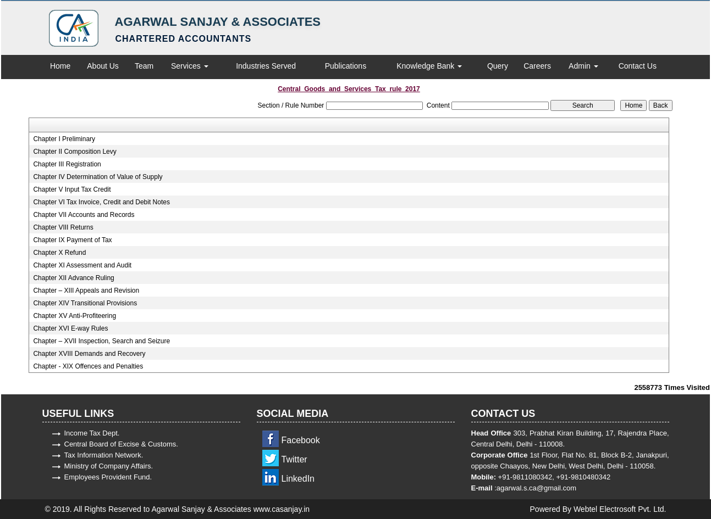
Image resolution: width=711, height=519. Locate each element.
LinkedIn (298, 478)
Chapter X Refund (59, 252)
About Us (103, 66)
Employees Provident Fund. (108, 477)
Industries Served (266, 66)
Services (189, 66)
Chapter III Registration (67, 164)
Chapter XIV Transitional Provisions (85, 303)
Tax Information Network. (104, 455)
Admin (583, 66)
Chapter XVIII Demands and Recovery (89, 354)
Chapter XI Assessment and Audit (82, 265)
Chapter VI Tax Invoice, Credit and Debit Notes (101, 202)
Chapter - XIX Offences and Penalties (88, 366)
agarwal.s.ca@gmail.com (536, 488)
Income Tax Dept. (92, 433)
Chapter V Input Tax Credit (72, 189)
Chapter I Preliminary (64, 139)
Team (144, 66)
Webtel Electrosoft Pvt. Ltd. (620, 509)
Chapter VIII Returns (63, 227)
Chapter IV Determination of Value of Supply (97, 177)
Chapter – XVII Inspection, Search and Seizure (101, 341)
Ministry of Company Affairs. (108, 466)
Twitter (294, 459)
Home (60, 66)
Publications (346, 66)
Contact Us (638, 66)
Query (497, 66)
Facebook (301, 440)
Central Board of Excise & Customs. (121, 444)
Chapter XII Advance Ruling (73, 278)
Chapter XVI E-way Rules (70, 328)
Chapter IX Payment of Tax (72, 240)
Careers (537, 66)
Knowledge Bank (429, 66)
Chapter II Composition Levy (74, 151)
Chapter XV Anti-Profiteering (74, 316)
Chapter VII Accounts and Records (83, 215)
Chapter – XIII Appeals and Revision (86, 290)
